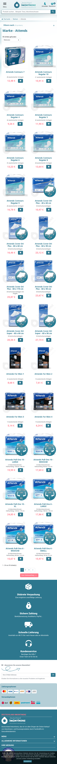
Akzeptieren (27, 761)
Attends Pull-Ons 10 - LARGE (15, 460)
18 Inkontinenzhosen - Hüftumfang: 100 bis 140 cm (43, 510)
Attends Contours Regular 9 (15, 201)
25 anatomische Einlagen (15, 379)
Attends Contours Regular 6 (15, 159)
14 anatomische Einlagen (15, 422)
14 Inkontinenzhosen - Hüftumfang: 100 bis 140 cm (15, 465)
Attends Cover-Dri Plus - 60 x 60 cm (15, 244)
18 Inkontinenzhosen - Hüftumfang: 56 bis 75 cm (43, 554)
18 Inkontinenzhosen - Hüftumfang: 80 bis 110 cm (15, 554)
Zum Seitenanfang (29, 575)
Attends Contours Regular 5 (43, 116)
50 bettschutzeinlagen (43, 206)
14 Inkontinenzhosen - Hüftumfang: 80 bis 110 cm (43, 465)
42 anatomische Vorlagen (15, 120)
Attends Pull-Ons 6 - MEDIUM (15, 549)
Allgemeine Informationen (14, 741)
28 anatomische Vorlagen (15, 77)
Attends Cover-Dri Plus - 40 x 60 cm (43, 201)
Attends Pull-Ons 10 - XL (15, 505)
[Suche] (28, 12)
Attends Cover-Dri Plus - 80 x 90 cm (43, 287)
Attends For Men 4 (43, 416)
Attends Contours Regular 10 (43, 73)
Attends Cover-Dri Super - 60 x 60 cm (15, 332)
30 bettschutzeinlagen (43, 292)
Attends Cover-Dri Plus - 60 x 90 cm (43, 244)
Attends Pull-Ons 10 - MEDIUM (43, 460)
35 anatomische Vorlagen (15, 163)
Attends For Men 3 (15, 416)
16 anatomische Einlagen (43, 379)
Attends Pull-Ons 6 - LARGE (43, 505)
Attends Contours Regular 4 (15, 116)
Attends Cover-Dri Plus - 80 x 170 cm (15, 287)
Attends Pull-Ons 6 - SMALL (43, 549)
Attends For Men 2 (43, 374)
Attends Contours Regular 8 (43, 159)
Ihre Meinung (7, 745)
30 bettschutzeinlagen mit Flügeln (15, 292)
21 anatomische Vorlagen (43, 77)
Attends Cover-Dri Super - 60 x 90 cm (43, 332)
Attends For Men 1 (15, 374)
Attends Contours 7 (15, 72)
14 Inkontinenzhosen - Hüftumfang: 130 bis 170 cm (15, 510)
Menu (3, 736)
